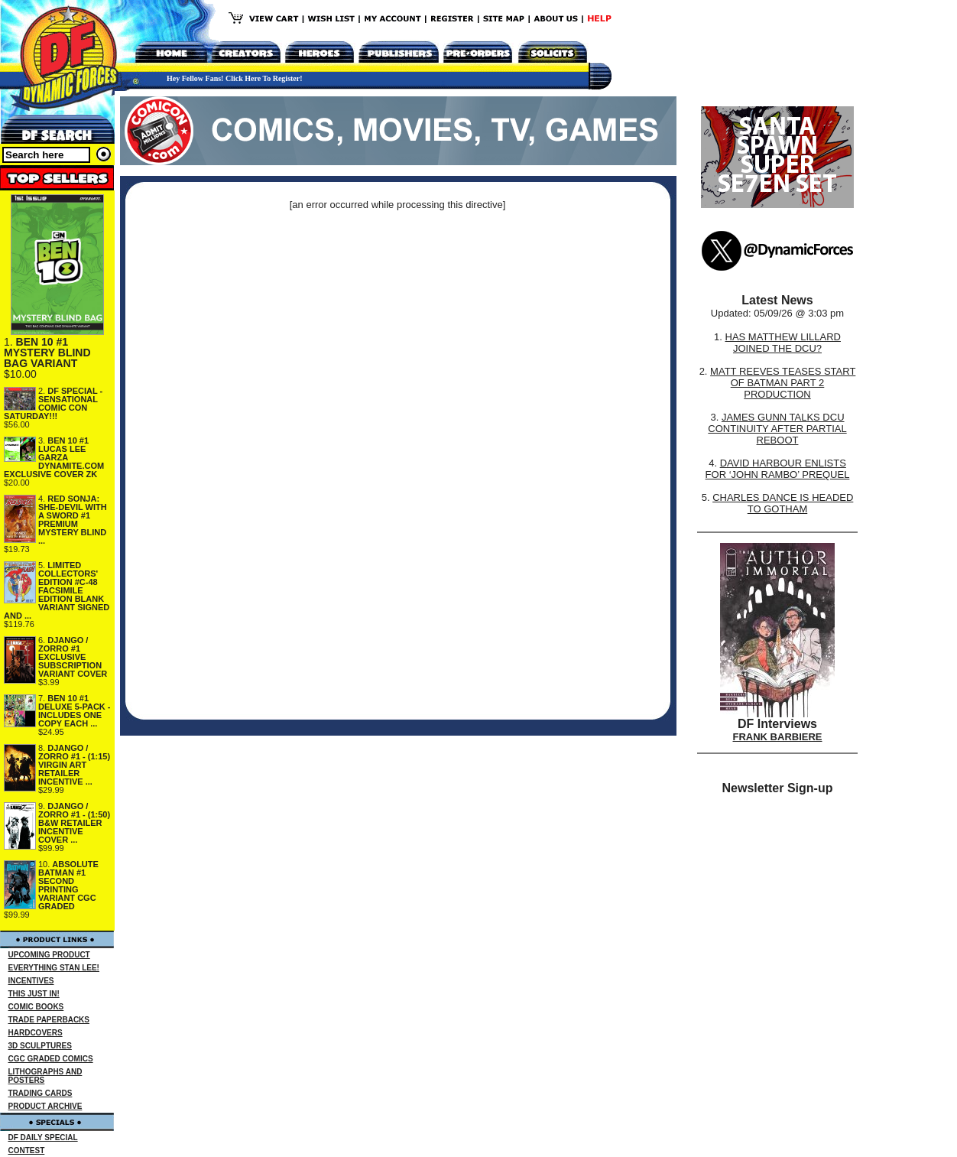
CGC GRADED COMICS (50, 1059)
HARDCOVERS (35, 1033)
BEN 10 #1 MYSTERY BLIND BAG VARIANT (47, 352)
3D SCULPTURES (40, 1046)
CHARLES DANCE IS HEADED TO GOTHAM (782, 503)
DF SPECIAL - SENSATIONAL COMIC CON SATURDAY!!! (53, 403)
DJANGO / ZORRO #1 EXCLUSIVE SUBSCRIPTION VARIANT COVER (72, 656)
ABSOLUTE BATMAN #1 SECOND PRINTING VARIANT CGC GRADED (68, 885)
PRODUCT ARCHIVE (45, 1106)
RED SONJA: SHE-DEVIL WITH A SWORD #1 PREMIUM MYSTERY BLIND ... (72, 519)
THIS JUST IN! (34, 994)
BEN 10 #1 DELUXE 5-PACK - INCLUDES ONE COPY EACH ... (74, 711)
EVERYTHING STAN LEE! (53, 968)
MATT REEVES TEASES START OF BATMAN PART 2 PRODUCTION (782, 383)
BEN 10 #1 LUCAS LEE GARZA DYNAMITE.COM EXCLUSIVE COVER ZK (54, 457)
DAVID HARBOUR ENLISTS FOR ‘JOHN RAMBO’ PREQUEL (778, 468)
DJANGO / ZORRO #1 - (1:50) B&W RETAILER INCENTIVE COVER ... (74, 822)
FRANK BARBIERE (777, 737)
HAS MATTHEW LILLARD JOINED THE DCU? (783, 342)
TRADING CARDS (40, 1093)
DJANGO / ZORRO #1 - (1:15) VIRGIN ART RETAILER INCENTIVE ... (74, 764)
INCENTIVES (31, 981)
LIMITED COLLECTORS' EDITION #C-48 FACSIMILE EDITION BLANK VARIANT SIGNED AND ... (56, 590)
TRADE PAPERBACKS (49, 1020)
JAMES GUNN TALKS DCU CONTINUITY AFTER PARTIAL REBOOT (777, 428)
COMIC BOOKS (36, 1007)
